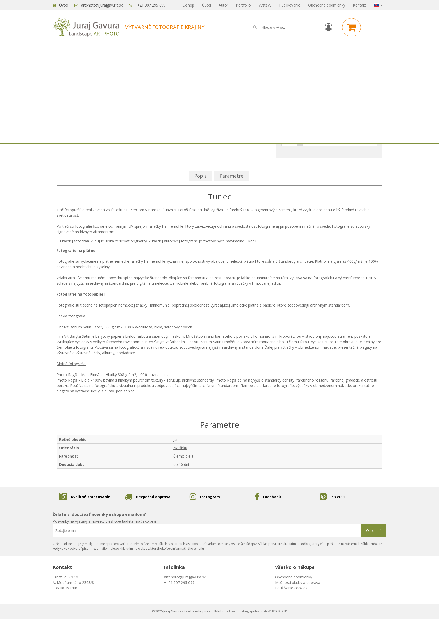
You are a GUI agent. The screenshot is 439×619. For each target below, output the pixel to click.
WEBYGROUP (277, 611)
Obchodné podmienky (326, 5)
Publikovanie (289, 5)
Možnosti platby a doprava (297, 582)
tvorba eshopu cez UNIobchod (207, 611)
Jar (175, 439)
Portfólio (243, 5)
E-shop (188, 5)
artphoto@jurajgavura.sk (102, 5)
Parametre (231, 176)
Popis (200, 176)
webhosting (240, 611)
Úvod (63, 5)
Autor (223, 5)
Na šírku (180, 447)
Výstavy (265, 5)
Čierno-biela (183, 456)
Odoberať (373, 531)
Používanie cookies (291, 587)
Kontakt (359, 5)
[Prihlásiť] (328, 27)
